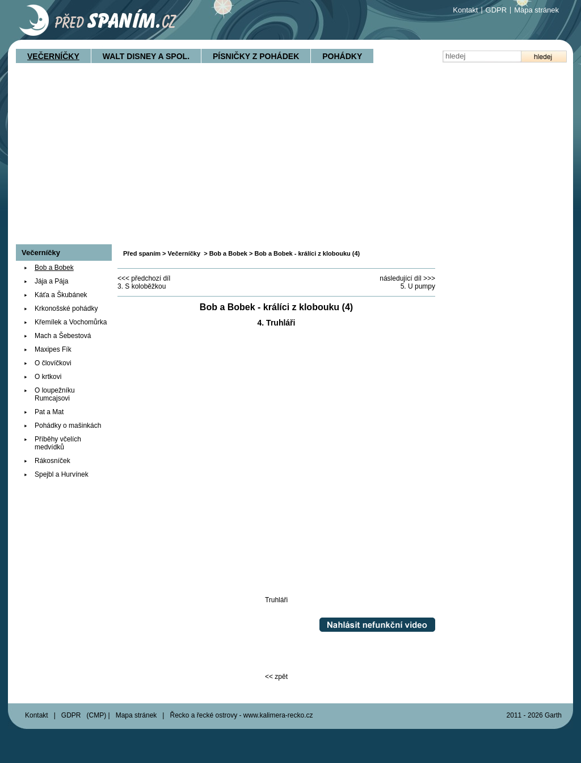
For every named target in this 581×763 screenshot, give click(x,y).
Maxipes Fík (53, 349)
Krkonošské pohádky (66, 308)
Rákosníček (52, 461)
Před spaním (142, 253)
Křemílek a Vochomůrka (71, 322)
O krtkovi (48, 377)
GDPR (496, 10)
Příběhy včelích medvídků (58, 443)
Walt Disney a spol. (146, 56)
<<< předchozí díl (143, 278)
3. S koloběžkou (141, 286)
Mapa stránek (536, 10)
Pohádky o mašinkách (68, 426)
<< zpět (276, 677)
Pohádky (342, 56)
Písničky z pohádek (256, 56)
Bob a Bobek (228, 253)
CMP (96, 715)
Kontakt (465, 10)
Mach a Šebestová (63, 336)
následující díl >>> (407, 278)
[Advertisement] (290, 159)
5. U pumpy (418, 286)
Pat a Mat (49, 412)
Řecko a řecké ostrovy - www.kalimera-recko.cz (241, 715)
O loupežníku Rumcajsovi (55, 394)
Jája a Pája (51, 281)
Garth (553, 715)
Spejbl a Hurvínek (62, 474)
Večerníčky (53, 56)
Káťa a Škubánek (61, 295)
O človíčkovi (53, 363)
